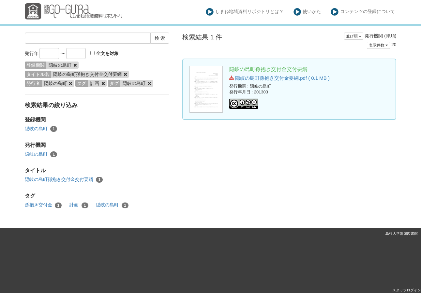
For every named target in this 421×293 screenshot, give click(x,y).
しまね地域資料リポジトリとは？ (245, 12)
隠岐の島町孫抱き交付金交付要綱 (64, 180)
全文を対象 (104, 53)
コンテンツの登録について (363, 12)
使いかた (307, 12)
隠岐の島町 (41, 129)
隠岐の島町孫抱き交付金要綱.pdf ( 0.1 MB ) (279, 78)
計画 (78, 205)
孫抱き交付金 (43, 205)
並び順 (353, 36)
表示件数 (378, 45)
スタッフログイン (406, 290)
